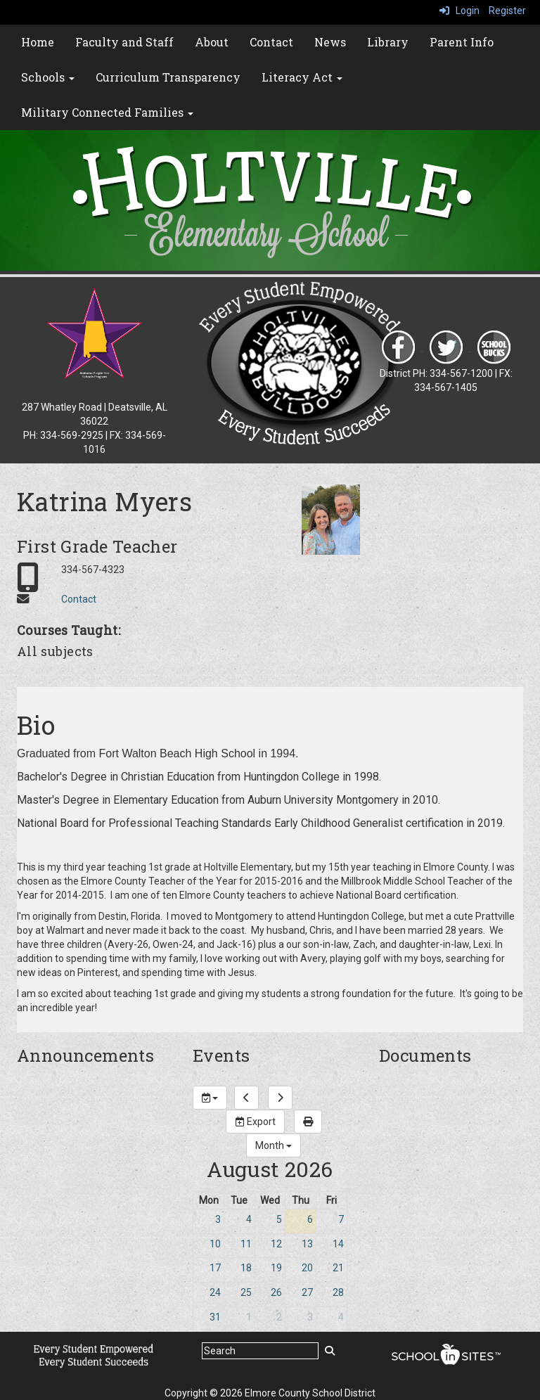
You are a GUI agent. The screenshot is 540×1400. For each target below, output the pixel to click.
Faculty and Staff (124, 41)
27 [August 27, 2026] (307, 1292)
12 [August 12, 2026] (276, 1244)
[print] (308, 1122)
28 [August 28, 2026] (338, 1292)
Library (388, 41)
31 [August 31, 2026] (215, 1317)
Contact (271, 41)
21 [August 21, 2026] (338, 1267)
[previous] (246, 1098)
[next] (280, 1098)
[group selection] (210, 1098)
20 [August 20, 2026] (307, 1267)
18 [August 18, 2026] (246, 1267)
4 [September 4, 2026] (341, 1317)
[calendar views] (273, 1145)
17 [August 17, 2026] (215, 1267)
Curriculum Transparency (168, 77)
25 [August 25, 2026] (246, 1292)
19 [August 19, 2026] (276, 1267)
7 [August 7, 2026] (341, 1219)
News (330, 41)
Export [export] (255, 1121)
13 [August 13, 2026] (307, 1244)
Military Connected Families (107, 112)
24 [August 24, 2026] (215, 1292)
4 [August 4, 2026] (249, 1219)
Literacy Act (302, 77)
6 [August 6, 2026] (310, 1219)
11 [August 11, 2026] (246, 1244)
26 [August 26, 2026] (276, 1292)
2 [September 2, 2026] (279, 1317)
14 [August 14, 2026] (338, 1244)
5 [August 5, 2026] (279, 1219)
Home (37, 41)
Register (507, 10)
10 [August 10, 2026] (215, 1244)
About (212, 41)
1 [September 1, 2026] (249, 1317)
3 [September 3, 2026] (310, 1317)
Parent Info (462, 41)
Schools (48, 77)
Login (459, 10)
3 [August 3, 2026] (218, 1219)
